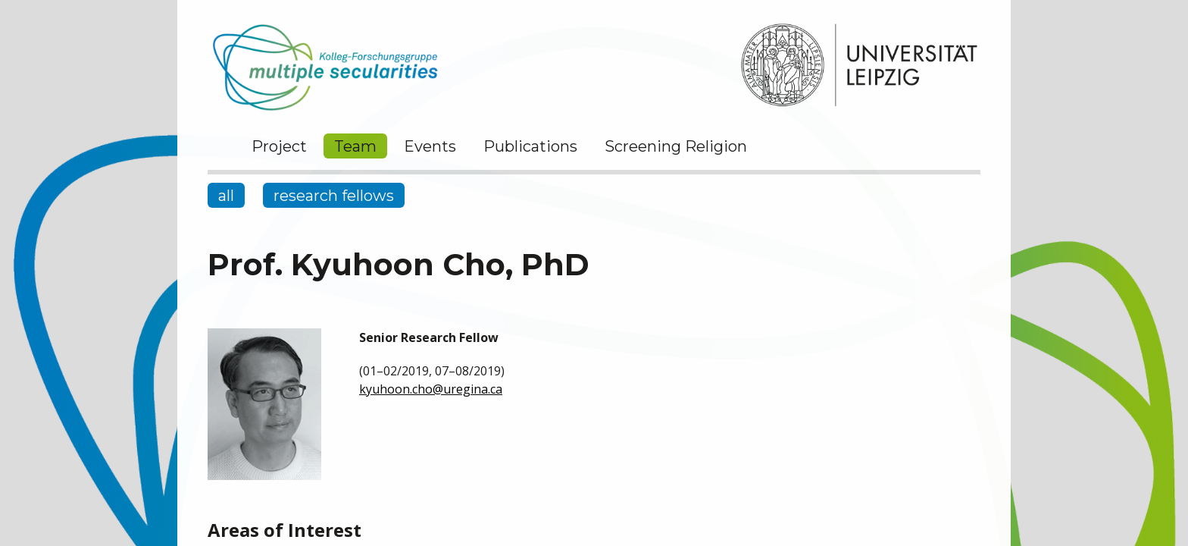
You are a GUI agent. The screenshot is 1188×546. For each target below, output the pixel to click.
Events (430, 146)
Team (355, 146)
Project (279, 146)
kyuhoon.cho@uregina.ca (430, 389)
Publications (530, 146)
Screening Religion (676, 146)
